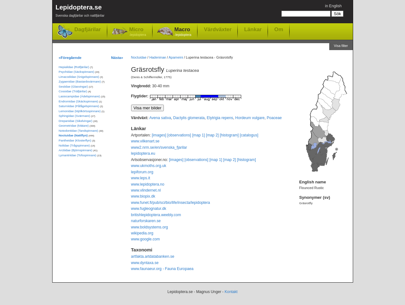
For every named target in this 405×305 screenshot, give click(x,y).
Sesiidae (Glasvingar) (73, 86)
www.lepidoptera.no (147, 184)
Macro (183, 31)
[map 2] (212, 135)
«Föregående (70, 57)
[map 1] (198, 135)
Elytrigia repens (220, 118)
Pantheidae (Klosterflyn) (75, 140)
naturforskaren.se (146, 221)
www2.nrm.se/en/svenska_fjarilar (159, 147)
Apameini (176, 57)
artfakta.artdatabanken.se (153, 256)
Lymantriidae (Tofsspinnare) (78, 155)
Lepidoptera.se (80, 11)
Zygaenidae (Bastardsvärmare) (80, 81)
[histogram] (229, 135)
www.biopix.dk (143, 196)
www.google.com (145, 239)
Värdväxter (217, 29)
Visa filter (341, 46)
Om (278, 29)
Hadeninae (157, 57)
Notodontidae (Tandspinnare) (78, 130)
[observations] (179, 135)
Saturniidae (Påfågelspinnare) (79, 106)
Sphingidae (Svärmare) (74, 116)
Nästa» (117, 57)
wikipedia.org (142, 233)
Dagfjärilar (88, 29)
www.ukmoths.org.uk (148, 166)
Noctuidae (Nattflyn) (73, 135)
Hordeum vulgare (249, 118)
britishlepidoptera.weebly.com (156, 215)
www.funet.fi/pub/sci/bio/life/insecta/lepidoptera (170, 202)
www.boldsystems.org (149, 227)
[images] (159, 135)
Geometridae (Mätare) (74, 125)
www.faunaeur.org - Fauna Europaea (162, 269)
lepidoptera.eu (143, 153)
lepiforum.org (142, 172)
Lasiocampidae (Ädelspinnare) (79, 96)
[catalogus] (249, 135)
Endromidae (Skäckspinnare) (78, 101)
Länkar (253, 29)
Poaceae (274, 118)
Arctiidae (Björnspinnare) (75, 150)
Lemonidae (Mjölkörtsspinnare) (80, 111)
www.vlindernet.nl (146, 190)
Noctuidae (139, 57)
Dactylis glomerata (189, 118)
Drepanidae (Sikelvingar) (75, 121)
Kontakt (231, 292)
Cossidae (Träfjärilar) (73, 91)
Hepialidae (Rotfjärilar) (74, 67)
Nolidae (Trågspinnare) (74, 145)
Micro (137, 31)
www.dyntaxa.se (145, 263)
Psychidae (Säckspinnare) (76, 71)
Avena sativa (160, 118)
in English (333, 6)
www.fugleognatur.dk (148, 208)
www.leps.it (140, 178)
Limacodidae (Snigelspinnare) (79, 76)
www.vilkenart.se (145, 141)
